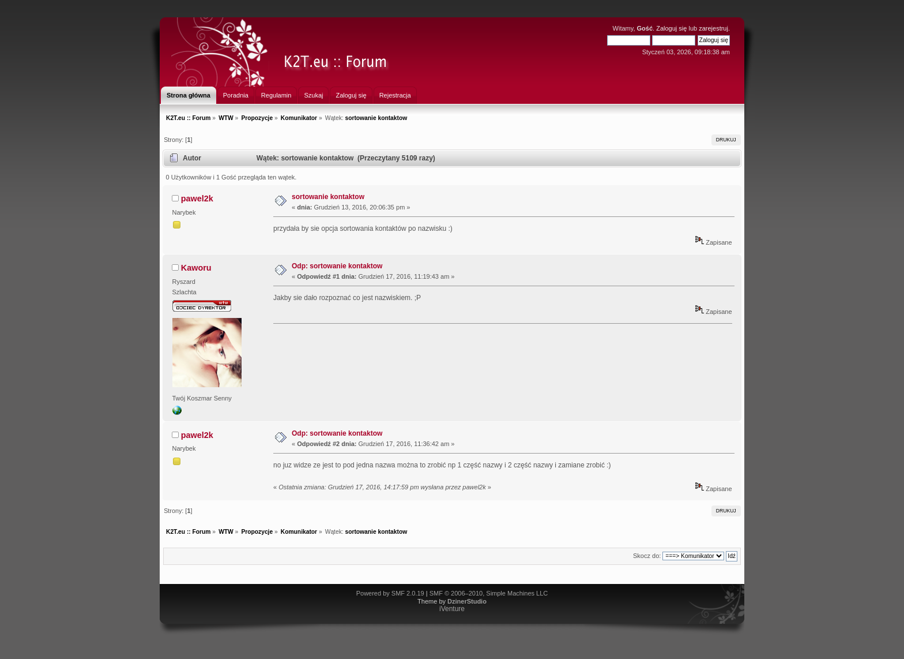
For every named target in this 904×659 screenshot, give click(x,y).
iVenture (452, 609)
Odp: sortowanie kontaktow (337, 266)
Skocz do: (647, 555)
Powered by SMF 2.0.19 (390, 593)
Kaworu (196, 267)
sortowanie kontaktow (328, 197)
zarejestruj (713, 28)
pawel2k (197, 198)
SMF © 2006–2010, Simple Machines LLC (489, 593)
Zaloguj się (671, 28)
